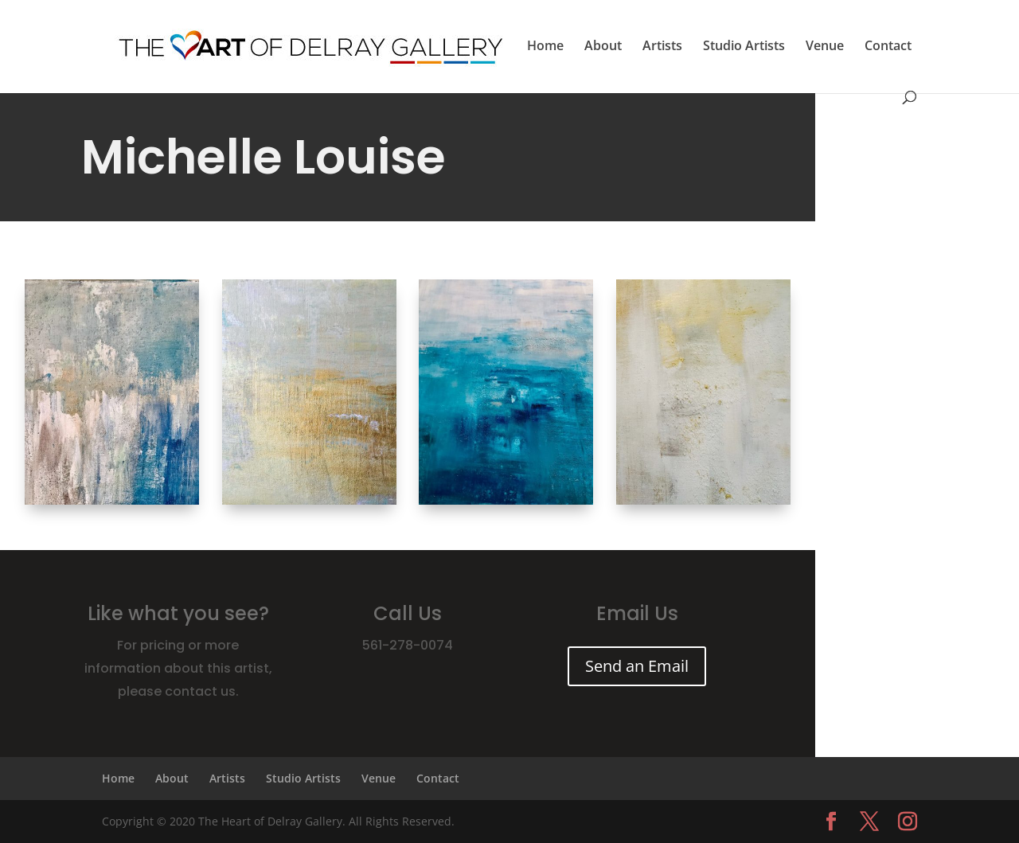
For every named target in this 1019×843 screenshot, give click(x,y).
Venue (825, 47)
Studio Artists (744, 47)
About (603, 47)
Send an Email (637, 666)
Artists (662, 47)
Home (545, 47)
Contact (888, 47)
